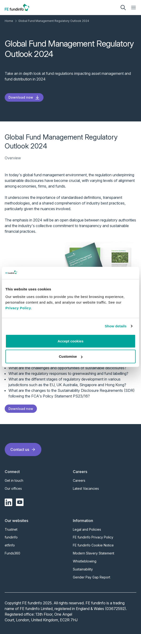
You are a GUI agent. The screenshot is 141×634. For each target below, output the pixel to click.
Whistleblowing (84, 561)
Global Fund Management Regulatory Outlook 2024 (53, 21)
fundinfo (11, 537)
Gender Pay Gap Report (91, 577)
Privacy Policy (18, 308)
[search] (123, 7)
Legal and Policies (87, 529)
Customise (70, 356)
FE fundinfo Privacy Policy (93, 537)
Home (9, 21)
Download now (24, 97)
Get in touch (14, 480)
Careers (79, 480)
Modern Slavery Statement (93, 553)
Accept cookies (70, 341)
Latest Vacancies (86, 488)
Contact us (23, 449)
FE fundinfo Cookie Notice (93, 545)
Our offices (13, 488)
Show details (116, 326)
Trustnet (11, 529)
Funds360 (12, 553)
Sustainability (83, 569)
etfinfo (10, 545)
